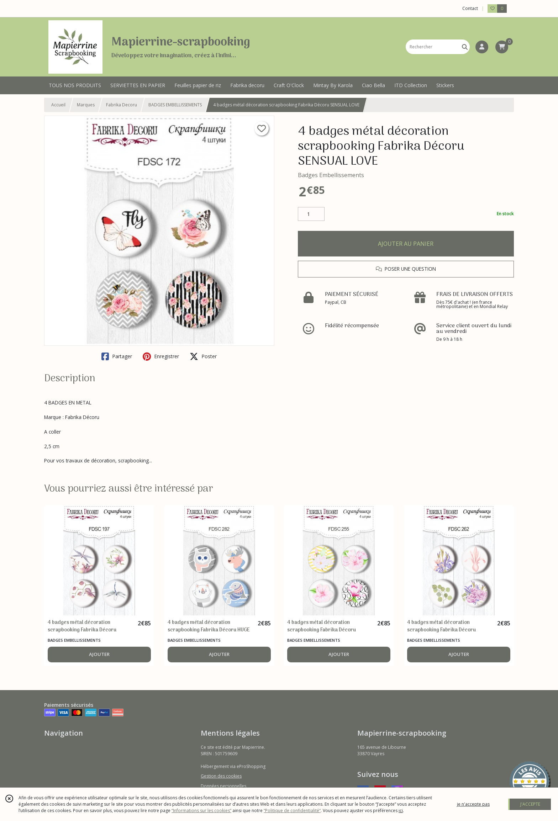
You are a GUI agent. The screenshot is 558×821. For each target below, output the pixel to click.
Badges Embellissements (331, 175)
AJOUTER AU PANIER (405, 244)
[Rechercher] (464, 47)
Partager (116, 356)
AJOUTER (99, 654)
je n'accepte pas (473, 804)
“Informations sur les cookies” (201, 810)
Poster (203, 356)
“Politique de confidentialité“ (292, 810)
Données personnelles (223, 786)
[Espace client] (482, 47)
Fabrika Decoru (121, 105)
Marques (86, 105)
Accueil (58, 105)
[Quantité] (311, 214)
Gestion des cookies (221, 776)
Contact (470, 8)
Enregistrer (161, 356)
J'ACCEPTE (530, 804)
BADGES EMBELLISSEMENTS (175, 105)
